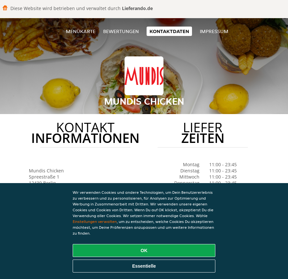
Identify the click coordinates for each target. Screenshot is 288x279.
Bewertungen (121, 31)
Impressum (214, 31)
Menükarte (80, 31)
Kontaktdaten (169, 31)
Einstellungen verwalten (95, 221)
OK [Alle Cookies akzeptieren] (144, 250)
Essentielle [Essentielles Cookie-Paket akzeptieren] (144, 266)
